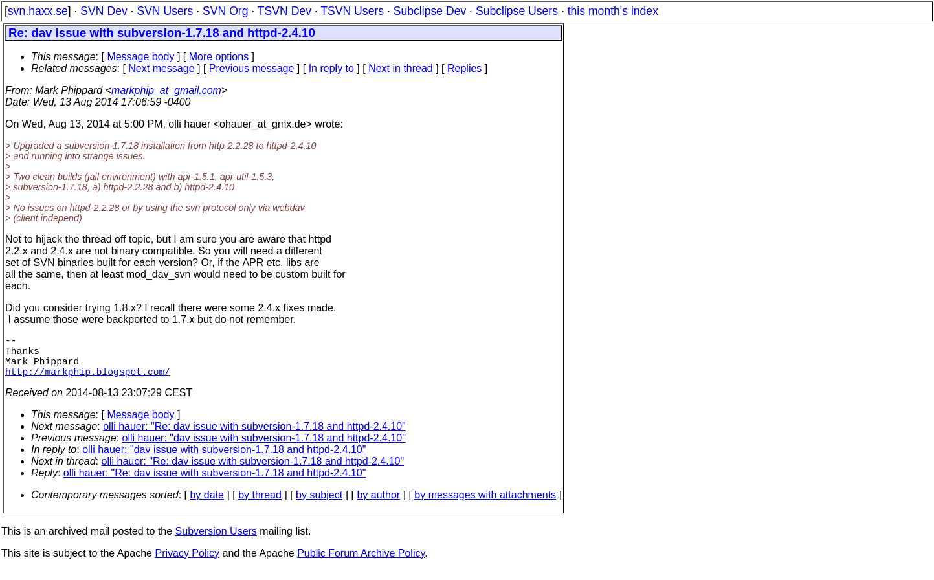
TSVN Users (352, 11)
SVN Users (165, 11)
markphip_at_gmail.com (166, 90)
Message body (140, 56)
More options (219, 56)
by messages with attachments (485, 505)
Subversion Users (216, 541)
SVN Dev (103, 11)
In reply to (331, 68)
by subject (319, 505)
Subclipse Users (517, 11)
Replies (464, 68)
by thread (260, 505)
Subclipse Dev (430, 11)
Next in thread (400, 68)
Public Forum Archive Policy (361, 563)
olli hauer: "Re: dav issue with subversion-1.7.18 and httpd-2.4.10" (254, 436)
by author (378, 505)
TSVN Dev (284, 11)
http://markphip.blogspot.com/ (87, 381)
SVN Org (225, 11)
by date (206, 505)
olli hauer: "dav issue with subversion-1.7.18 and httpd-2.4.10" (264, 448)
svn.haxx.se (38, 11)
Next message (161, 68)
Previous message (252, 68)
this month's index (613, 11)
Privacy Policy (187, 563)
